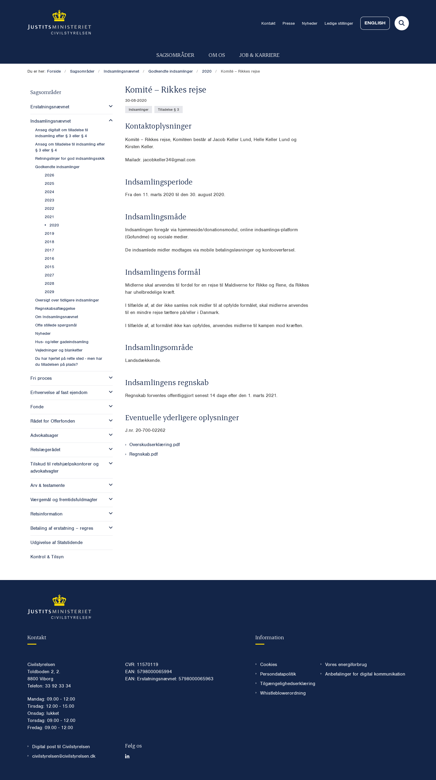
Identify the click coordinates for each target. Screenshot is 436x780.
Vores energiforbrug (346, 665)
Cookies (268, 665)
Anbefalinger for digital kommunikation (365, 674)
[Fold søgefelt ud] (402, 23)
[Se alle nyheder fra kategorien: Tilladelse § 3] (168, 109)
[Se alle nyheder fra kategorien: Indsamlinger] (138, 109)
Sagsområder (175, 54)
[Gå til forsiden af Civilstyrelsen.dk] (59, 23)
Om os (217, 54)
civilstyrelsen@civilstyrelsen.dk (63, 756)
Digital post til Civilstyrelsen (61, 747)
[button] (109, 106)
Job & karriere (259, 54)
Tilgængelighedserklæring (285, 684)
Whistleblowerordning (283, 693)
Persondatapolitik (278, 674)
